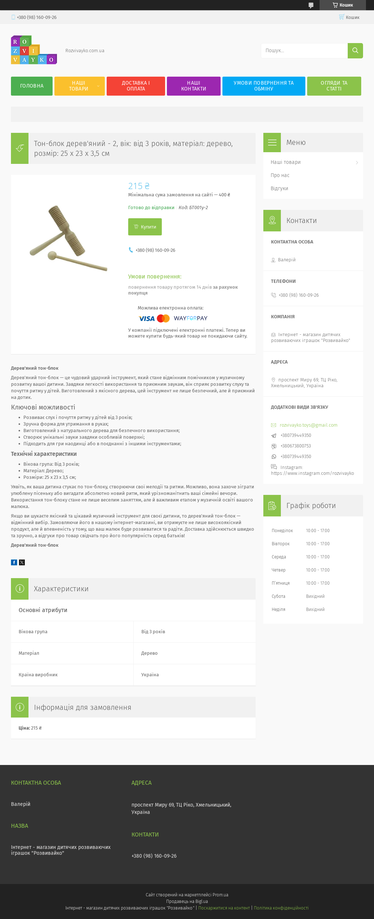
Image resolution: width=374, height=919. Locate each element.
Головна (31, 86)
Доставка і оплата (136, 86)
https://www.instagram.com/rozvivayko (312, 473)
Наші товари (79, 86)
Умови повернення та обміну (264, 86)
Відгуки (279, 188)
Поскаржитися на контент (224, 908)
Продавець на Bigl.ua (187, 901)
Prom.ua (220, 894)
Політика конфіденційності (281, 908)
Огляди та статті (334, 86)
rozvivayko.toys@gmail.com (308, 425)
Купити (148, 227)
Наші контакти (193, 86)
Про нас (280, 175)
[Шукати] (355, 50)
